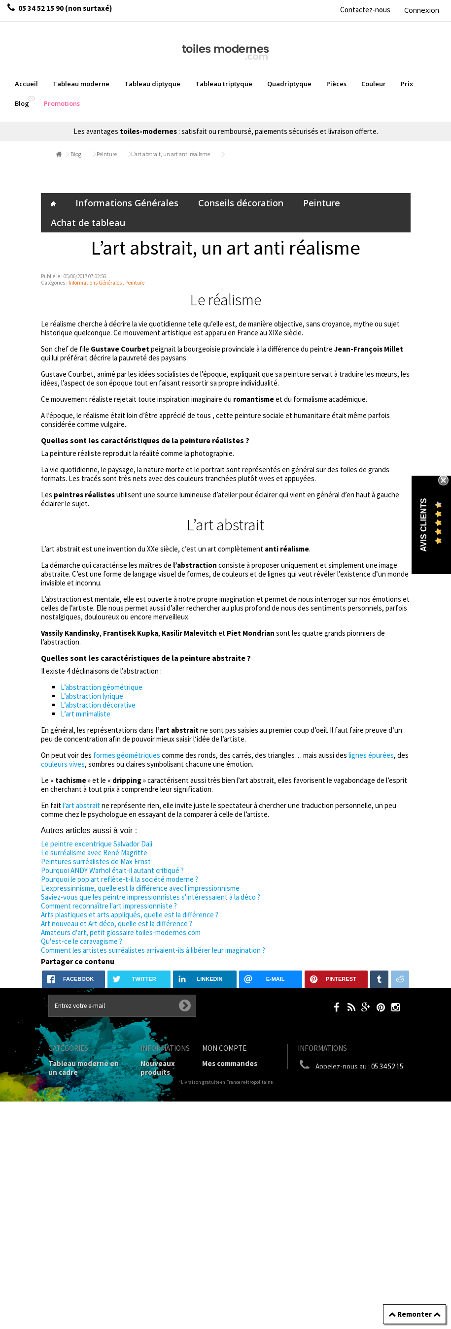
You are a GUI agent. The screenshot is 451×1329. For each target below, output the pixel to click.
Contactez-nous (365, 9)
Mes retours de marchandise (227, 1080)
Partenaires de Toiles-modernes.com (165, 1219)
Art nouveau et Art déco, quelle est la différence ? (116, 923)
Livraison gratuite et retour (159, 1115)
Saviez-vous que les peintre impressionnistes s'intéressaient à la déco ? (150, 897)
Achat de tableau (88, 222)
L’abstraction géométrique (101, 687)
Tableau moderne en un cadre (83, 1068)
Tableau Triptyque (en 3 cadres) (86, 1111)
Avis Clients (423, 524)
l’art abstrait (81, 805)
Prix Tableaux (71, 1171)
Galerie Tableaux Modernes (77, 1202)
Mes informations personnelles (232, 1128)
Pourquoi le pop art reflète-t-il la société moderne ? (119, 879)
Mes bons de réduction (240, 1145)
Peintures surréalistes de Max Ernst (96, 861)
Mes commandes (229, 1063)
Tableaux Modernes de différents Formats (87, 1154)
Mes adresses (224, 1110)
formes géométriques (127, 755)
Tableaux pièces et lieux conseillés (80, 1223)
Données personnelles (162, 1276)
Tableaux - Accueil (79, 1240)
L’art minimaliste (85, 713)
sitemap (154, 1293)
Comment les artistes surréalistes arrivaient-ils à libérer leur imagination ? (153, 950)
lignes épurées (371, 755)
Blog (75, 154)
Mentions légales (156, 1142)
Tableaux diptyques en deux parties (82, 1089)
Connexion (421, 10)
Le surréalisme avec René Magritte (94, 852)
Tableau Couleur (76, 1184)
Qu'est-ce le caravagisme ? (81, 941)
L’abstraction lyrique (92, 696)
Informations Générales (126, 203)
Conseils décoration (240, 203)
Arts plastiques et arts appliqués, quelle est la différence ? (129, 914)
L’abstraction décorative (98, 705)
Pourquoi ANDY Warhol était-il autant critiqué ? (112, 870)
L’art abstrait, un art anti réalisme (170, 154)
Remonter (414, 1314)
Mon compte (224, 1048)
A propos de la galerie (160, 1194)
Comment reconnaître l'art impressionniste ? (109, 905)
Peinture (107, 154)
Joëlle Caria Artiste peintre (160, 1250)
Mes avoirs (220, 1097)
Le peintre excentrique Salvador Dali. (97, 843)
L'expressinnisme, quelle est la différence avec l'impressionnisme (140, 888)
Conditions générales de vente (162, 1167)
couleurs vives (63, 764)
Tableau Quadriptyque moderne (87, 1133)
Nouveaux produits (157, 1068)
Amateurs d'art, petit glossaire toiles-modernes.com (121, 932)
